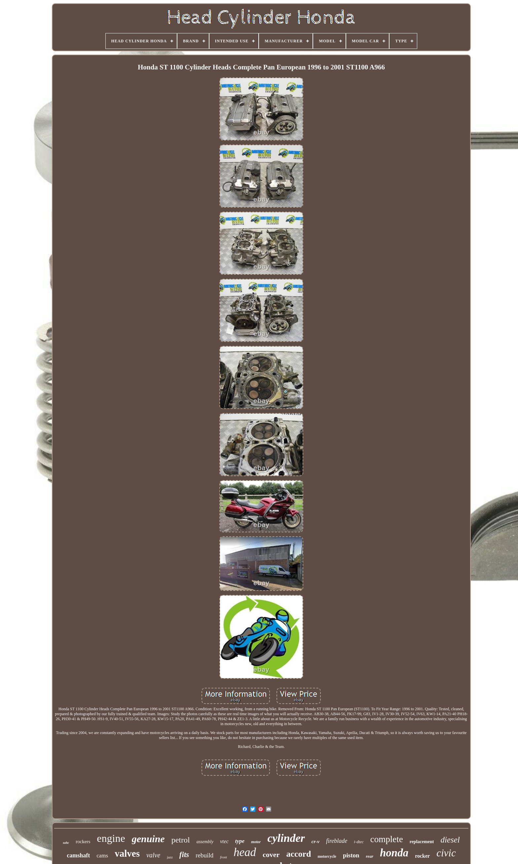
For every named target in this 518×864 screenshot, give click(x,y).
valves (127, 853)
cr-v (315, 841)
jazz (170, 857)
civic (446, 853)
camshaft (78, 855)
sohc (66, 842)
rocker (422, 856)
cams (102, 855)
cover (271, 854)
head (245, 852)
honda (394, 853)
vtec (224, 841)
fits (184, 854)
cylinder (286, 838)
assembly (205, 841)
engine (111, 838)
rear (369, 856)
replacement (422, 841)
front (223, 857)
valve (153, 855)
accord (298, 854)
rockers (83, 841)
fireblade (336, 841)
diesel (450, 839)
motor (256, 842)
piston (351, 855)
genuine (148, 838)
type (239, 841)
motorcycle (326, 856)
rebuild (204, 855)
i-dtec (359, 841)
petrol (180, 840)
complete (386, 839)
